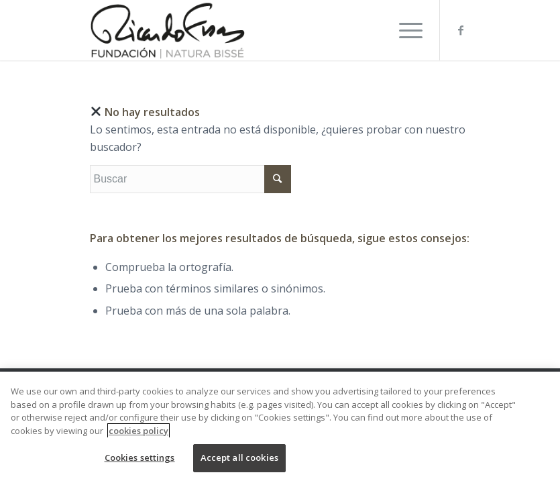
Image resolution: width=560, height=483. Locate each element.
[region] (280, 427)
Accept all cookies (239, 457)
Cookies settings (140, 457)
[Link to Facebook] (461, 30)
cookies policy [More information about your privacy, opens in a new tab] (138, 431)
